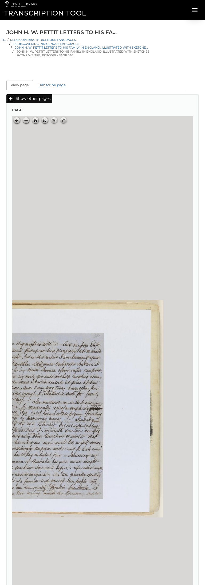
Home (4, 40)
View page (22, 85)
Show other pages (33, 98)
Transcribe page (52, 85)
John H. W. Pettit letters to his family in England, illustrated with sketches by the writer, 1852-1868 (81, 47)
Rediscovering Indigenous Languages (43, 40)
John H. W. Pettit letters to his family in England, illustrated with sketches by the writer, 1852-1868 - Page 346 (83, 53)
